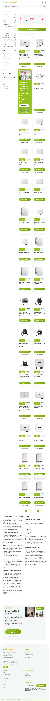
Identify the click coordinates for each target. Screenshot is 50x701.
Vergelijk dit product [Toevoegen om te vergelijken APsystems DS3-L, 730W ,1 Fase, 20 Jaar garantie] (23, 385)
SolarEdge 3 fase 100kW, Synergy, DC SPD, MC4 (38, 56)
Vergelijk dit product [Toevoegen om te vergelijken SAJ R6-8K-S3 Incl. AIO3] (38, 202)
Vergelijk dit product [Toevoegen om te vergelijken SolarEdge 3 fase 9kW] (38, 477)
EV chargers (11, 563)
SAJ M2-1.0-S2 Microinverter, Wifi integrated (38, 88)
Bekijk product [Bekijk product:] (24, 63)
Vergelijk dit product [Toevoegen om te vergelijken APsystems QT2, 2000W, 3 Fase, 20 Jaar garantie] (23, 323)
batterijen (5, 563)
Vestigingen (27, 675)
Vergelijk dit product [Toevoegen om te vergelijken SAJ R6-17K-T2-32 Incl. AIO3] (38, 232)
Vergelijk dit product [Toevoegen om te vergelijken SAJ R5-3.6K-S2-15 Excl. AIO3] (38, 291)
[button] (9, 15)
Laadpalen (27, 657)
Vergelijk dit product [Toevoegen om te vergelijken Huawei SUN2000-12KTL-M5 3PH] (38, 385)
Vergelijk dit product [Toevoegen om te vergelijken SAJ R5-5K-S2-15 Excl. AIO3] (38, 262)
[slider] (4, 77)
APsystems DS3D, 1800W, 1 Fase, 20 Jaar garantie (39, 314)
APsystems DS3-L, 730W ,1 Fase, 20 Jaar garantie (24, 376)
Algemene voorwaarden (7, 699)
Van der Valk (6, 683)
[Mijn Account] (42, 2)
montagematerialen (8, 564)
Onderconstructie (29, 654)
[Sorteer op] (26, 34)
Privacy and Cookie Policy (23, 699)
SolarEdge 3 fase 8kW (24, 497)
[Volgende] (26, 21)
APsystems (5, 681)
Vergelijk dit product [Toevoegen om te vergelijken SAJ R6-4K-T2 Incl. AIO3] (38, 172)
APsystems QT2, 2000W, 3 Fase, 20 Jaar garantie (24, 314)
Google (42, 689)
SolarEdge (5, 678)
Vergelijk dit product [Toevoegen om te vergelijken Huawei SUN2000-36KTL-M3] (23, 448)
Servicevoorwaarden (35, 689)
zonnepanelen (19, 561)
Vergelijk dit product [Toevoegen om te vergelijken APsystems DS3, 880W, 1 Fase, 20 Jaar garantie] (38, 354)
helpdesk (5, 592)
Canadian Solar (6, 674)
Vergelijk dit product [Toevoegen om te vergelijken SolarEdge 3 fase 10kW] (23, 477)
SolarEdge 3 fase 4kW (39, 497)
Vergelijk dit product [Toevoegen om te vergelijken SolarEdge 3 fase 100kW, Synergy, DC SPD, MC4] (38, 66)
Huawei (5, 677)
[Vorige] (20, 21)
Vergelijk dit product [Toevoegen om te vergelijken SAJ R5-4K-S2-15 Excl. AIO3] (23, 291)
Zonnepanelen (28, 651)
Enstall (4, 684)
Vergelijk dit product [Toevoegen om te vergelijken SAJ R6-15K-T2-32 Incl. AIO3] (23, 262)
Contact (27, 672)
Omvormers (27, 653)
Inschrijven (41, 685)
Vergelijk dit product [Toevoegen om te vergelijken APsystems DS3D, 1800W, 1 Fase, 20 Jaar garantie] (38, 323)
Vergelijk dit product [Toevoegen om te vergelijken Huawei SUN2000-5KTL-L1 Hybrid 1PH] (38, 448)
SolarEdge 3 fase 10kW (24, 468)
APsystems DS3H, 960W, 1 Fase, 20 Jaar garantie (24, 345)
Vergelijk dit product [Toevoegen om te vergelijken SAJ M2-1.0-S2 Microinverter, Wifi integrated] (38, 112)
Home (4, 11)
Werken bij (27, 677)
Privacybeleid (27, 689)
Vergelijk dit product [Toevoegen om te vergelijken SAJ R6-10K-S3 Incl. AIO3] (23, 202)
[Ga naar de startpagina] (11, 2)
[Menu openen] (4, 2)
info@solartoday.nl (8, 657)
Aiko (4, 675)
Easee (4, 687)
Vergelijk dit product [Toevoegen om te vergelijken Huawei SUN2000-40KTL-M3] (38, 418)
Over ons (27, 674)
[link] (26, 511)
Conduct (5, 686)
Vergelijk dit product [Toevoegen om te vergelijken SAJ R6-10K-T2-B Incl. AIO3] (23, 142)
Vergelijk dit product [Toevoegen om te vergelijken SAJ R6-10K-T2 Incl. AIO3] (23, 172)
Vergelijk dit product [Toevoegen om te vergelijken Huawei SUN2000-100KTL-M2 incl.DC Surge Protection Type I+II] (23, 418)
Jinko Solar (5, 672)
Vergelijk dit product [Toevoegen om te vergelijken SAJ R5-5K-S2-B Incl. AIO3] (23, 232)
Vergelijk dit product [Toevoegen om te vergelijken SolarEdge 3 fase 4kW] (38, 505)
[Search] (44, 6)
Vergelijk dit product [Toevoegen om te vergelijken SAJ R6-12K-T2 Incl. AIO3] (38, 142)
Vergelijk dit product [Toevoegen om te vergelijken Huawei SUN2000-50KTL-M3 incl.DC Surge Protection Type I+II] (23, 66)
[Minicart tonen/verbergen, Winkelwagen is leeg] (45, 2)
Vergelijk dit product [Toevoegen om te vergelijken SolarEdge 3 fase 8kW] (23, 505)
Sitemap (15, 699)
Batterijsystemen (29, 656)
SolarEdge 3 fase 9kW (39, 468)
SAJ (4, 680)
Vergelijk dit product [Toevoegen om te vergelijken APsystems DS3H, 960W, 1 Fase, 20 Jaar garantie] (23, 354)
